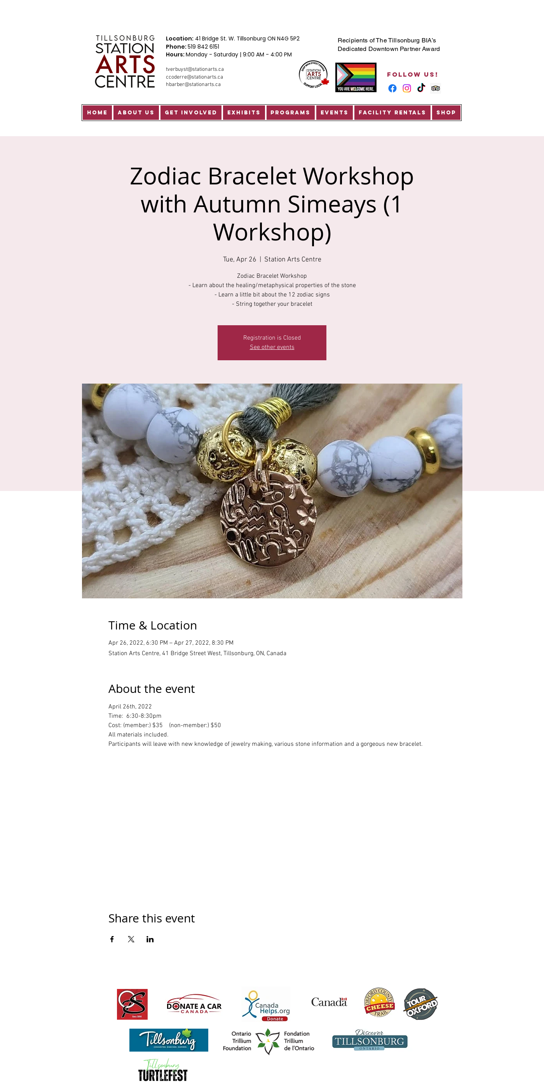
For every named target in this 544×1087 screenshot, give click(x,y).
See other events (272, 347)
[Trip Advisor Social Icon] (435, 88)
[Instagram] (406, 88)
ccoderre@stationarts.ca (194, 77)
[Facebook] (392, 88)
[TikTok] (421, 88)
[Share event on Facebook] (112, 939)
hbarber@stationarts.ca (193, 84)
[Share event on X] (131, 939)
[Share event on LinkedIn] (150, 939)
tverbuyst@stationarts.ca (195, 69)
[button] (136, 113)
